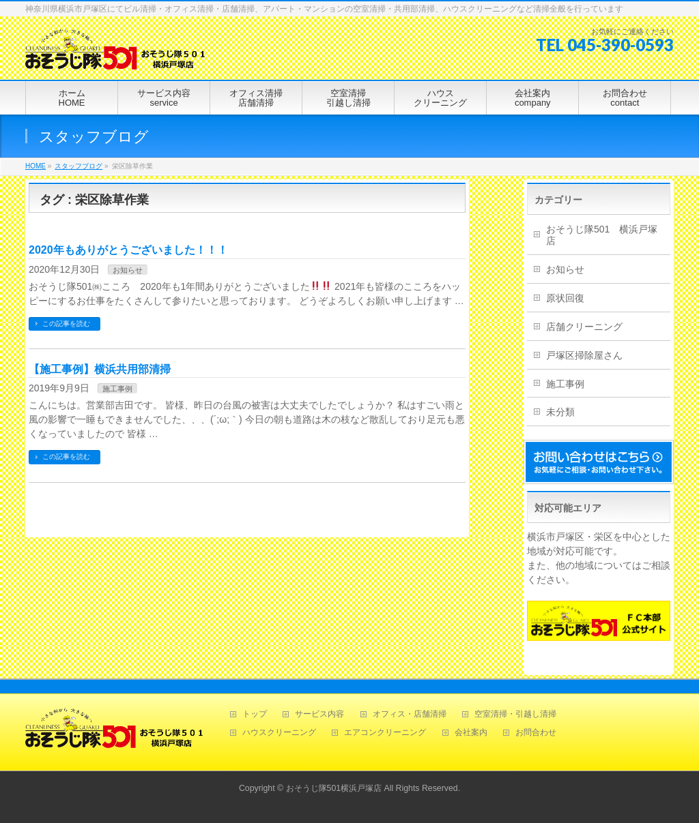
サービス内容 (319, 714)
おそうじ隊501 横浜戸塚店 (601, 235)
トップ (254, 714)
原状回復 (565, 298)
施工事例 (117, 389)
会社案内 (471, 732)
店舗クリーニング (584, 326)
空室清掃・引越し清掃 (515, 714)
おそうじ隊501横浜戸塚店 (334, 788)
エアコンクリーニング (385, 732)
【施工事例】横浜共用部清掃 (100, 369)
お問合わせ (535, 732)
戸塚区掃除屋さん (584, 355)
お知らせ (128, 270)
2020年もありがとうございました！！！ (128, 250)
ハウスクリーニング (279, 732)
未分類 (560, 411)
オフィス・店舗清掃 (409, 714)
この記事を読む (66, 323)
